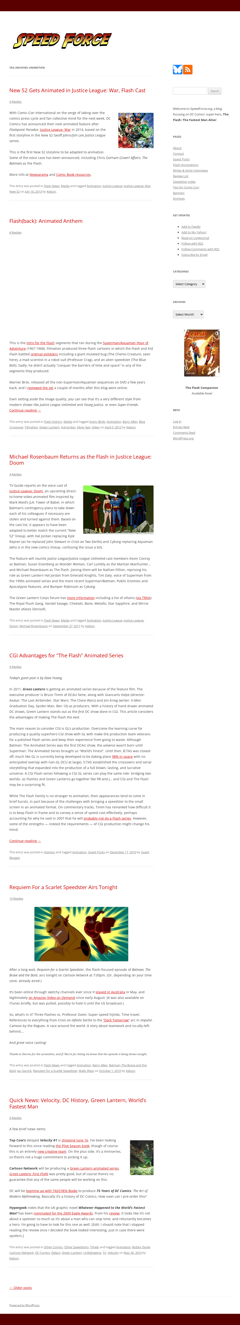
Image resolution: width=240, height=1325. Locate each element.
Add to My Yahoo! (193, 232)
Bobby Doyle (141, 1247)
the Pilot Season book (72, 1146)
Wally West (86, 1071)
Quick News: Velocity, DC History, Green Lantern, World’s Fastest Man (77, 1103)
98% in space (122, 756)
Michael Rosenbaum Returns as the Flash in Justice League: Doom (80, 459)
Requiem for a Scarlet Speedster (55, 1071)
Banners (178, 193)
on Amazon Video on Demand (52, 997)
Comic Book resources (73, 174)
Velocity (113, 1253)
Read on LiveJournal (195, 238)
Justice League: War (55, 129)
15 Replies (16, 898)
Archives (179, 198)
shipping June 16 (75, 1140)
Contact (178, 153)
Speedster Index (184, 182)
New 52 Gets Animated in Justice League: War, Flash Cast (77, 90)
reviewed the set (40, 388)
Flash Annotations (185, 165)
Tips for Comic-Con (186, 187)
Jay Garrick (24, 1071)
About (177, 148)
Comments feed (184, 433)
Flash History (53, 422)
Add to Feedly (191, 227)
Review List (180, 176)
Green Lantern (49, 427)
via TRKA (143, 598)
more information (81, 598)
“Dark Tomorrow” (116, 1020)
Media (65, 186)
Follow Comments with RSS (200, 249)
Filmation (31, 427)
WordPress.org (183, 438)
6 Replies (15, 232)
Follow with (192, 243)
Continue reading (25, 410)
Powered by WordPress (24, 1305)
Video (96, 427)
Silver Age (83, 427)
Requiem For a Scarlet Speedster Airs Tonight (63, 887)
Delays (55, 1253)
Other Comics (53, 1247)
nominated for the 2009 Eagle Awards (63, 1213)
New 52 (14, 191)
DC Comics (42, 1253)
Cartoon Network (21, 1253)
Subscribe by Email (194, 255)
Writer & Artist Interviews (190, 170)
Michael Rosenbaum (33, 626)
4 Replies (15, 101)
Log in (177, 421)
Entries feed (181, 427)
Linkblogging (92, 1253)
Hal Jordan (68, 427)
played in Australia (110, 992)
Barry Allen (130, 422)
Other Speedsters (76, 1247)
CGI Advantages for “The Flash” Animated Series (66, 655)
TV (104, 1253)
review (114, 1213)
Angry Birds (97, 422)
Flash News (52, 186)
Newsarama (39, 174)
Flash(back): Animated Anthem (45, 220)
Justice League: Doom (26, 491)
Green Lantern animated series (94, 1168)
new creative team (52, 1151)
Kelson (51, 191)
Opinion (49, 852)
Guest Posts (96, 852)
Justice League (112, 186)
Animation (94, 186)
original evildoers (44, 354)
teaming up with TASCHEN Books (52, 1191)
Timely (94, 1247)
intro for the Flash (40, 343)
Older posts (20, 1287)
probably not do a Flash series (107, 818)
